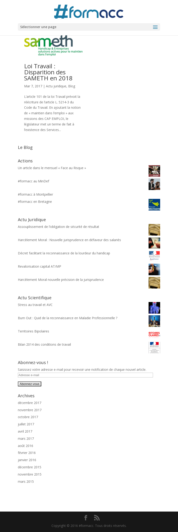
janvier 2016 (27, 460)
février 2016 (27, 452)
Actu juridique (56, 86)
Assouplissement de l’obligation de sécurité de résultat (58, 226)
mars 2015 (26, 481)
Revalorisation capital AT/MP (39, 266)
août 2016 (25, 445)
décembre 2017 (29, 403)
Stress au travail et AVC (35, 304)
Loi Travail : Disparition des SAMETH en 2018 (48, 72)
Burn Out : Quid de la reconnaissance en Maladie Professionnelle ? (67, 318)
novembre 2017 (29, 410)
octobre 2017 (28, 417)
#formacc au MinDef (33, 181)
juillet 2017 (26, 424)
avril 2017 (25, 431)
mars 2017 (26, 438)
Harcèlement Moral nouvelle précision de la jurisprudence (61, 279)
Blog (71, 86)
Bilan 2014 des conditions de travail (44, 344)
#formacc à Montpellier (35, 194)
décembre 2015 (29, 467)
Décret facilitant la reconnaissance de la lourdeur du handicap (64, 253)
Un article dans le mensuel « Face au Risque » (52, 168)
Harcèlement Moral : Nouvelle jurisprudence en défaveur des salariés (69, 240)
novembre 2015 (29, 474)
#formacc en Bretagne (35, 201)
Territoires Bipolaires (33, 331)
